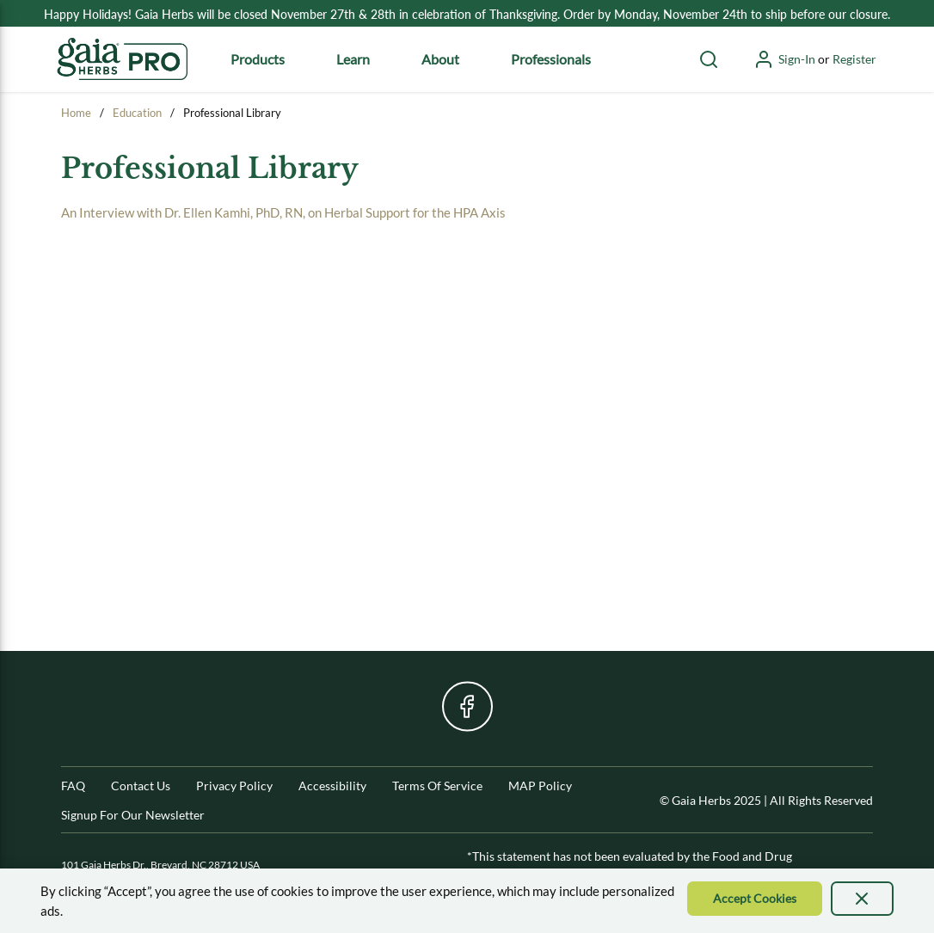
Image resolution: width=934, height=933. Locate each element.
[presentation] (862, 898)
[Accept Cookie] (754, 898)
